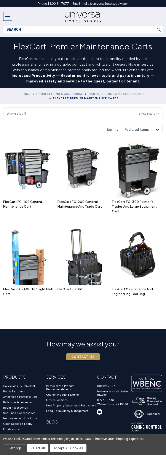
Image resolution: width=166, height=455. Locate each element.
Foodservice (11, 429)
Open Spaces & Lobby (17, 423)
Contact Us (83, 357)
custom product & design (63, 394)
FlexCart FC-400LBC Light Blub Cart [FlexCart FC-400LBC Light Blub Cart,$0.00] (28, 291)
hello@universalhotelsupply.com (105, 3)
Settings (15, 448)
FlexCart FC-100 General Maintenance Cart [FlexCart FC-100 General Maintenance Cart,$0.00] (23, 204)
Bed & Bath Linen (14, 391)
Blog (52, 421)
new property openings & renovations (71, 405)
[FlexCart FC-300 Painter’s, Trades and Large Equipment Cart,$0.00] (137, 168)
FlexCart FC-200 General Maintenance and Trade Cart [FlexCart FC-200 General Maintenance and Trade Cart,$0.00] (79, 204)
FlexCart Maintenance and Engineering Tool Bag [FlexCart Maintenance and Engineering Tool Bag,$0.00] (132, 291)
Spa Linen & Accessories (19, 413)
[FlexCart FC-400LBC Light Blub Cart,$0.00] (28, 255)
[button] (83, 113)
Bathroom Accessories (18, 402)
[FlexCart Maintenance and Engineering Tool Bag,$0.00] (137, 255)
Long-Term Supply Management (67, 410)
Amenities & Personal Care (20, 396)
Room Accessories (15, 407)
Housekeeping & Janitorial (20, 418)
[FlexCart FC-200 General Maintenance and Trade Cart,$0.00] (82, 168)
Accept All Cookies (68, 448)
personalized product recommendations (60, 387)
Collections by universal (19, 386)
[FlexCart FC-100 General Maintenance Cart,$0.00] (28, 168)
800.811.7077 (59, 3)
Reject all (37, 448)
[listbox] (142, 129)
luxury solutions (57, 400)
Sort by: (113, 129)
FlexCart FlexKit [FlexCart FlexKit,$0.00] (69, 289)
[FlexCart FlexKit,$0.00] (82, 255)
